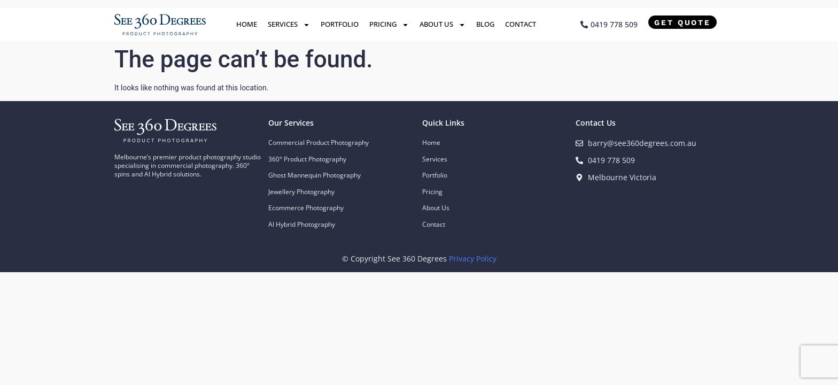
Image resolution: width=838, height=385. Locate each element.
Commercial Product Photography (318, 142)
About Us (442, 25)
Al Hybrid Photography (301, 224)
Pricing (389, 25)
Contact (520, 24)
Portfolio (340, 24)
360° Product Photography (307, 159)
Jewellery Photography (301, 191)
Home (246, 24)
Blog (485, 24)
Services (289, 25)
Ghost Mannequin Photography (314, 175)
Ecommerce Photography (306, 207)
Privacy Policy (472, 258)
